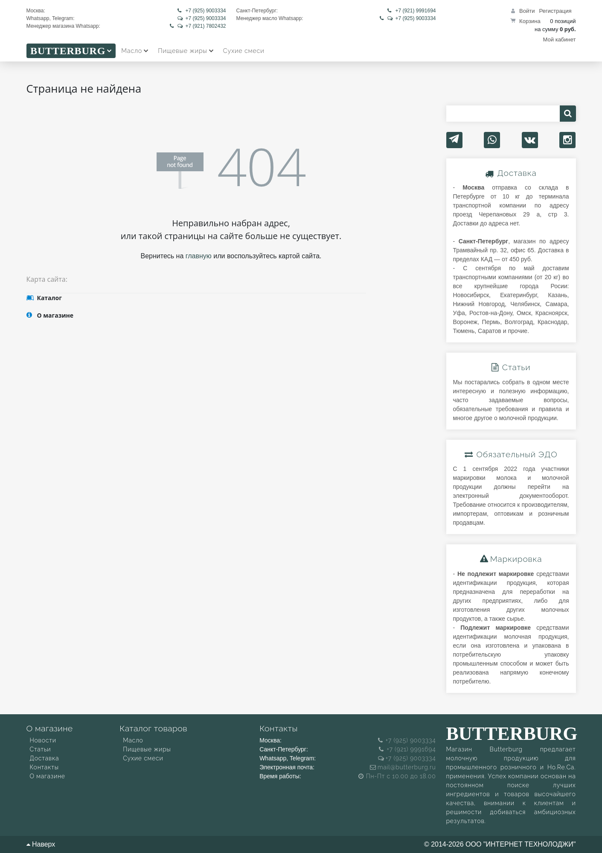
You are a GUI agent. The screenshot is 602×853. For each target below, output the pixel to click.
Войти (527, 11)
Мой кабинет (559, 39)
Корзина (530, 21)
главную (199, 256)
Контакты (44, 767)
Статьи (40, 749)
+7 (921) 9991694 (411, 11)
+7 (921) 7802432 (198, 26)
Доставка (44, 758)
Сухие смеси (143, 758)
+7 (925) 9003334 (201, 11)
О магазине (47, 776)
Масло (133, 740)
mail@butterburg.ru (403, 767)
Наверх (40, 844)
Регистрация (555, 11)
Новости (43, 740)
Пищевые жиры (147, 749)
